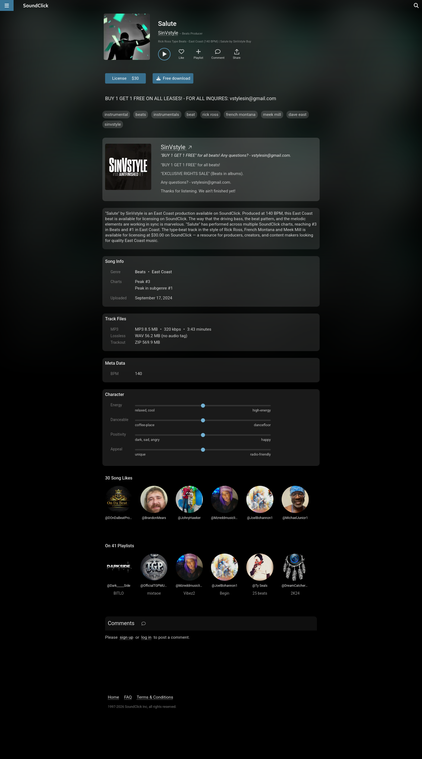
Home (113, 697)
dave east (298, 114)
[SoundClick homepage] (36, 5)
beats (141, 114)
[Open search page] (416, 5)
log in (146, 637)
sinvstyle (113, 124)
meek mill (272, 114)
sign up (126, 637)
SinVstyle (168, 33)
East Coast (162, 271)
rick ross (210, 114)
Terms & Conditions (155, 697)
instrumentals (166, 114)
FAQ (128, 697)
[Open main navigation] (7, 5)
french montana (241, 114)
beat (191, 114)
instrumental (116, 114)
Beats (140, 271)
